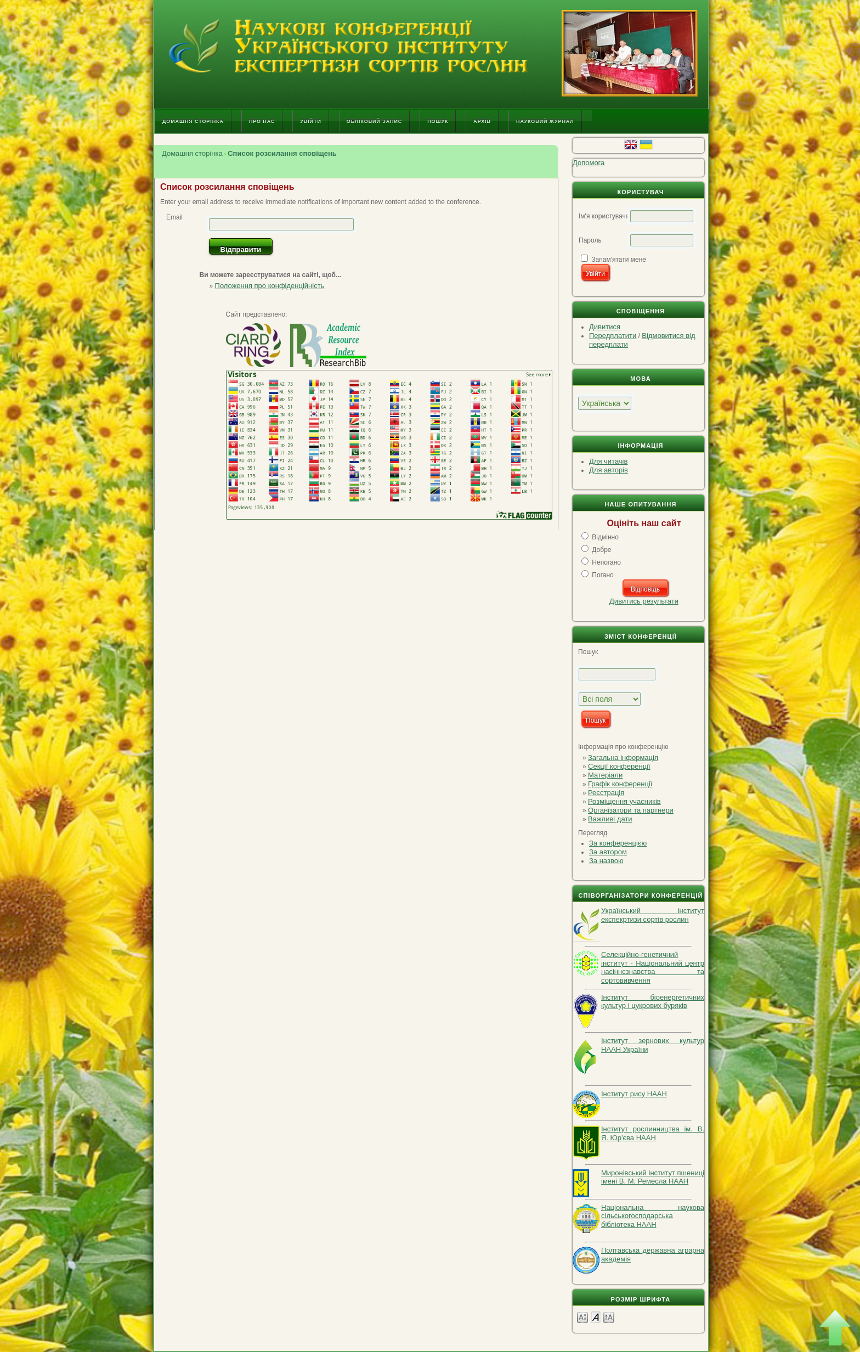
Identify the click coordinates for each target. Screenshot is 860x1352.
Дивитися (604, 327)
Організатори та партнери (631, 810)
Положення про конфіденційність (270, 285)
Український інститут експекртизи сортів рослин (652, 914)
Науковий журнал (545, 121)
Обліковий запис (374, 121)
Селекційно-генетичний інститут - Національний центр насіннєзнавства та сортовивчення (652, 967)
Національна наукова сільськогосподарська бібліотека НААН (652, 1216)
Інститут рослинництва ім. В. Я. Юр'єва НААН (652, 1133)
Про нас (262, 121)
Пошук (437, 121)
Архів (482, 121)
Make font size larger (608, 1316)
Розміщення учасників (624, 801)
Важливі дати (610, 819)
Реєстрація (606, 792)
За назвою (606, 861)
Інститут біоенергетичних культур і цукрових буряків (652, 1001)
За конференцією (618, 843)
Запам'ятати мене (618, 259)
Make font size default (595, 1316)
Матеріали (605, 775)
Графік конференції (620, 784)
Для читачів (608, 461)
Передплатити (612, 335)
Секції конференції (619, 766)
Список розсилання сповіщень (282, 153)
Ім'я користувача (604, 216)
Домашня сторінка (193, 121)
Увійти (310, 121)
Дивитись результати (643, 601)
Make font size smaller (582, 1316)
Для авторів (608, 470)
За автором (608, 852)
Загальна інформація (623, 757)
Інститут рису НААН (634, 1094)
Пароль (590, 240)
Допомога (588, 163)
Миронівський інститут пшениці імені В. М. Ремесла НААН (652, 1177)
